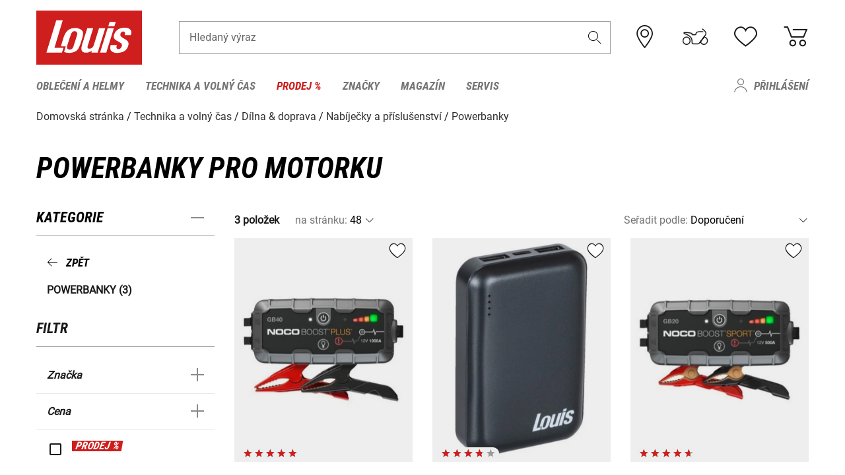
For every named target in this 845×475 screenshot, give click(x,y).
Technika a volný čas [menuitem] (200, 85)
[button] (595, 37)
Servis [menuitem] (482, 85)
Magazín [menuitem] (423, 85)
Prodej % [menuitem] (299, 85)
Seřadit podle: (656, 220)
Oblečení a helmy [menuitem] (80, 85)
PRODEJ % (97, 445)
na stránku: (321, 220)
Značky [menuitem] (361, 85)
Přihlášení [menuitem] (781, 85)
